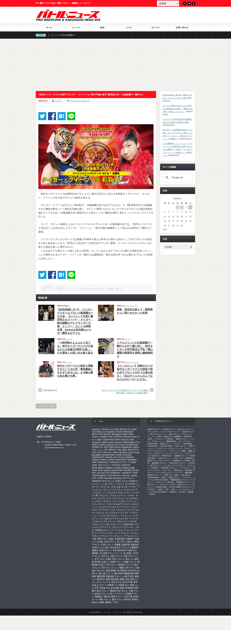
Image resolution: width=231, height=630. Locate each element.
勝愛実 (95, 550)
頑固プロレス (165, 444)
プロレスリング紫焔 (178, 451)
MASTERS (121, 459)
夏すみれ (133, 550)
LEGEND (129, 457)
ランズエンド (116, 536)
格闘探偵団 (128, 573)
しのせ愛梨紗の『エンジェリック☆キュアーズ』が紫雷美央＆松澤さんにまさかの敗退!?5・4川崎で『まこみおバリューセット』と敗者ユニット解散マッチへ (178, 149)
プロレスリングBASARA (122, 524)
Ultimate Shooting (112, 478)
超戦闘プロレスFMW (181, 461)
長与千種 (128, 596)
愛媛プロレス (130, 562)
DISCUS (125, 439)
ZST (167, 489)
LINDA (103, 459)
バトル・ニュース (112, 612)
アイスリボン (185, 468)
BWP (125, 434)
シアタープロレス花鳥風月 (182, 458)
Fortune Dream (114, 442)
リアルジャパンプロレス (79, 101)
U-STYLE (125, 475)
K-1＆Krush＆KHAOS (158, 492)
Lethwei (95, 459)
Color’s (95, 437)
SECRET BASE (131, 470)
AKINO (123, 429)
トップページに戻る (46, 406)
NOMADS (132, 459)
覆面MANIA (115, 591)
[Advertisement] (115, 64)
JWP (115, 452)
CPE (110, 437)
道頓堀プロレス (181, 456)
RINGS (125, 468)
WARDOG (97, 481)
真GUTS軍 (128, 582)
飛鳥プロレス (105, 599)
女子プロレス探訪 (103, 559)
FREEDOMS (128, 442)
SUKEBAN (115, 473)
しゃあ (104, 484)
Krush (121, 457)
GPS (106, 447)
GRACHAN (114, 447)
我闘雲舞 (188, 473)
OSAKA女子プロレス (120, 462)
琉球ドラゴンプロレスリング (159, 461)
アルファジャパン (118, 495)
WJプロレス (108, 481)
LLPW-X (111, 459)
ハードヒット (124, 515)
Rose (94, 470)
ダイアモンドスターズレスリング (114, 510)
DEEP (100, 439)
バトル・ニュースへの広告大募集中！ (71, 35)
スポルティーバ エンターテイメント (168, 453)
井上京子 (121, 541)
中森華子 (130, 539)
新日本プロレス (154, 429)
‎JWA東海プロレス (183, 482)
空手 (97, 588)
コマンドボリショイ (115, 498)
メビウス (176, 444)
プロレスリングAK (101, 524)
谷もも (125, 591)
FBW (104, 442)
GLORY (182, 492)
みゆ (118, 487)
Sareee (107, 470)
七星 (94, 539)
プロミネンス (109, 521)
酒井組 (107, 596)
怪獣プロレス (117, 562)
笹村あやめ (105, 588)
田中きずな (116, 582)
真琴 (135, 582)
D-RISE (126, 437)
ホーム (49, 27)
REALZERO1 (98, 468)
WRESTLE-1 (167, 456)
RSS (185, 3)
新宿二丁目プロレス (108, 565)
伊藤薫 (117, 544)
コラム (129, 27)
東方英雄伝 (122, 570)
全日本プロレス (169, 429)
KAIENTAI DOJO (126, 452)
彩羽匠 (98, 562)
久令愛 (100, 541)
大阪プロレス (116, 556)
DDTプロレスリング (158, 434)
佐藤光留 (134, 544)
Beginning (178, 470)
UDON (134, 475)
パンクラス (186, 477)
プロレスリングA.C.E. (126, 521)
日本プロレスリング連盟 (112, 567)
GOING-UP (97, 447)
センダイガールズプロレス (174, 465)
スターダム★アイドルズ (118, 504)
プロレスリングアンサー (122, 527)
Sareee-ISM (117, 470)
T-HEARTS (126, 473)
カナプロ (101, 498)
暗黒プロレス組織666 (172, 436)
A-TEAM (104, 429)
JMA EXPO (133, 450)
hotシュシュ (97, 450)
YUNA (118, 481)
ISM (119, 450)
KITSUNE (127, 455)
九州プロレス (110, 541)
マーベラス (100, 533)
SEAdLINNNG (153, 477)
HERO (136, 447)
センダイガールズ (107, 507)
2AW (159, 436)
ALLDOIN (96, 432)
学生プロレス (118, 559)
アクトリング (109, 489)
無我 (108, 579)
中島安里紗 (120, 539)
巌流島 (190, 492)
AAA (111, 429)
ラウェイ (105, 536)
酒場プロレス (117, 596)
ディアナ (124, 513)
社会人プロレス (99, 585)
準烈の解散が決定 (50, 390)
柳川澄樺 (118, 573)
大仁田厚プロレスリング (110, 553)
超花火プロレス (102, 593)
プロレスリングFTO (167, 485)
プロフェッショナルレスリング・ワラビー (174, 448)
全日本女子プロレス (119, 547)
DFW (117, 439)
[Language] (168, 3)
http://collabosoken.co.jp (54, 448)
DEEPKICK (108, 439)
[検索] (177, 177)
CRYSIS (118, 437)
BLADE (107, 434)
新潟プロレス (183, 485)
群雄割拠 (129, 588)
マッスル (118, 530)
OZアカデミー (104, 465)
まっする (111, 487)
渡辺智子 (101, 579)
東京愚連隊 (111, 570)
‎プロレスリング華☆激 (164, 482)
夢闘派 (95, 553)
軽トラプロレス (117, 593)
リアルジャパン (130, 536)
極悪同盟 (101, 576)
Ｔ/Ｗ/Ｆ (116, 602)
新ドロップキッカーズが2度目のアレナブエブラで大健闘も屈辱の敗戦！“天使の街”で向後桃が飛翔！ (125, 391)
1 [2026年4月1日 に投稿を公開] (177, 207)
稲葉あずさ (124, 585)
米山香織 (115, 588)
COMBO (104, 437)
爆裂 (122, 579)
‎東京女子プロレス (155, 475)
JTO (94, 452)
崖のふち (129, 559)
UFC (94, 478)
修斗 (107, 547)
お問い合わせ (182, 27)
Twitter (189, 3)
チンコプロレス (112, 513)
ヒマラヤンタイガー (119, 518)
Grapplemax (126, 447)
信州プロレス (174, 477)
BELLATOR (97, 434)
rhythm (118, 468)
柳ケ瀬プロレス (106, 573)
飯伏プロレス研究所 (121, 599)
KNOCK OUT (111, 457)
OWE (94, 465)
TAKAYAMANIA (99, 475)
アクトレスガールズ (125, 489)
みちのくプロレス (185, 429)
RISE (132, 468)
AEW (116, 429)
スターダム (167, 470)
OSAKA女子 (103, 462)
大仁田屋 (127, 553)
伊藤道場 (125, 544)
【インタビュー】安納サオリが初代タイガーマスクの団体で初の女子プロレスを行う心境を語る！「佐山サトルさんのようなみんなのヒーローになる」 (135, 372)
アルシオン (104, 495)
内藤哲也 (134, 547)
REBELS (110, 468)
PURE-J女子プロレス (177, 463)
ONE (94, 462)
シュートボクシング (121, 501)
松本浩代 (132, 570)
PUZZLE (116, 465)
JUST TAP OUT (104, 452)
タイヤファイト (123, 507)
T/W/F (135, 473)
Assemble (110, 432)
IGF (106, 450)
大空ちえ (105, 556)
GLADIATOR (132, 445)
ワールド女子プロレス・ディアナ (169, 473)
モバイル (155, 27)
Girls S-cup (119, 445)
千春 (114, 550)
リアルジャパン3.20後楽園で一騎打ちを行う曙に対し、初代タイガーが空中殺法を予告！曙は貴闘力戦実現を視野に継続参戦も (135, 349)
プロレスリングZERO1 (164, 439)
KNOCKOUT (98, 457)
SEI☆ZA (96, 473)
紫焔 (122, 588)
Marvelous (185, 475)
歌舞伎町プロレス (114, 576)
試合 (102, 27)
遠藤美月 (99, 596)
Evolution (96, 442)
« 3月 (165, 229)
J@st (124, 450)
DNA (132, 439)
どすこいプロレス (116, 484)
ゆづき (124, 487)
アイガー (132, 487)
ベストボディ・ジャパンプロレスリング (163, 432)
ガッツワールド (185, 441)
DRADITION (152, 444)
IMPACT (112, 450)
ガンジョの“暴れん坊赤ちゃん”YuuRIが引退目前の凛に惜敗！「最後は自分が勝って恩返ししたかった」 (178, 108)
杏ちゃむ (101, 570)
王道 (127, 579)
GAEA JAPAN (98, 445)
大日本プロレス (188, 432)
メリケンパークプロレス (117, 533)
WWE (164, 477)
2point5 (95, 429)
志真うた (106, 562)
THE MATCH (114, 475)
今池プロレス (107, 544)
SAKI (100, 470)
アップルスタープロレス (114, 492)
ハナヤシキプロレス (108, 515)
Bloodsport (117, 434)
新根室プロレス (125, 565)
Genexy (109, 445)
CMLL (131, 434)
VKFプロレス (128, 478)
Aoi (103, 432)
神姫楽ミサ (112, 585)
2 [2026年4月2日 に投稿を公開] (181, 207)
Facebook (194, 3)
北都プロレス (105, 550)
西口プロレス (103, 591)
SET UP (105, 473)
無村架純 (115, 579)
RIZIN (152, 494)
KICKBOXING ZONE (112, 455)
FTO (137, 442)
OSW (133, 462)
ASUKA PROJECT (125, 432)
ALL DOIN (132, 429)
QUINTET (126, 465)
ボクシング (108, 530)
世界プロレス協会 (105, 539)
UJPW (100, 478)
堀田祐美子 (122, 550)
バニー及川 (104, 518)
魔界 (102, 602)
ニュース (76, 27)
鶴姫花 (108, 602)
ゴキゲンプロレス (103, 501)
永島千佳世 (128, 576)
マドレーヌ (128, 530)
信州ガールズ (98, 547)
